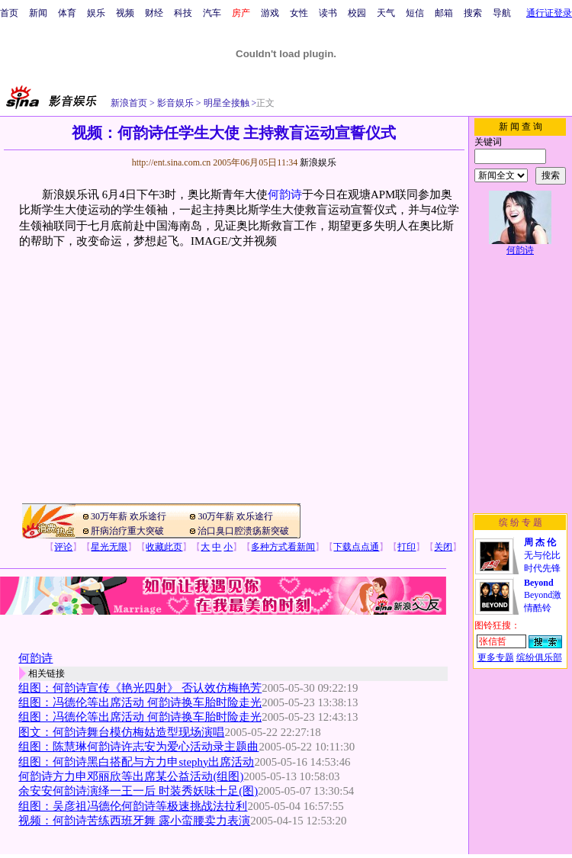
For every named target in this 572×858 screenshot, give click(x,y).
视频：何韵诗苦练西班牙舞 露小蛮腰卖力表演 (134, 821)
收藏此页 (164, 546)
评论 (63, 546)
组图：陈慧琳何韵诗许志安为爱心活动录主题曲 (138, 747)
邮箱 (444, 13)
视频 (125, 13)
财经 (154, 13)
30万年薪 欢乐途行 (128, 516)
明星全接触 (225, 103)
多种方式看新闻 (283, 546)
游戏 (270, 13)
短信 (415, 13)
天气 (386, 13)
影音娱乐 (175, 103)
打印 (406, 546)
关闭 (443, 546)
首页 (9, 13)
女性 (299, 13)
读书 (328, 13)
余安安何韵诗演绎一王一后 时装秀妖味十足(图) (138, 791)
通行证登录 (549, 13)
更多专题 (495, 657)
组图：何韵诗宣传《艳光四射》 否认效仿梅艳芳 (140, 688)
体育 (67, 13)
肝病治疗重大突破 (127, 530)
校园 (357, 13)
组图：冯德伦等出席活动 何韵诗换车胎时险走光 (140, 702)
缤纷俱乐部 (539, 657)
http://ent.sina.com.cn (173, 162)
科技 (183, 13)
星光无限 (109, 546)
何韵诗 (285, 194)
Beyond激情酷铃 (542, 595)
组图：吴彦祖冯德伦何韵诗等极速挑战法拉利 (132, 806)
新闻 (38, 13)
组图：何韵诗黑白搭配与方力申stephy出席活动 (136, 762)
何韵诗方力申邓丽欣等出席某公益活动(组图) (130, 776)
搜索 (473, 13)
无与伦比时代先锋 (542, 555)
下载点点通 (356, 546)
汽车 (212, 13)
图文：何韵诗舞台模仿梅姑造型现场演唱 (121, 732)
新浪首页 (129, 103)
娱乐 (96, 13)
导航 (502, 13)
